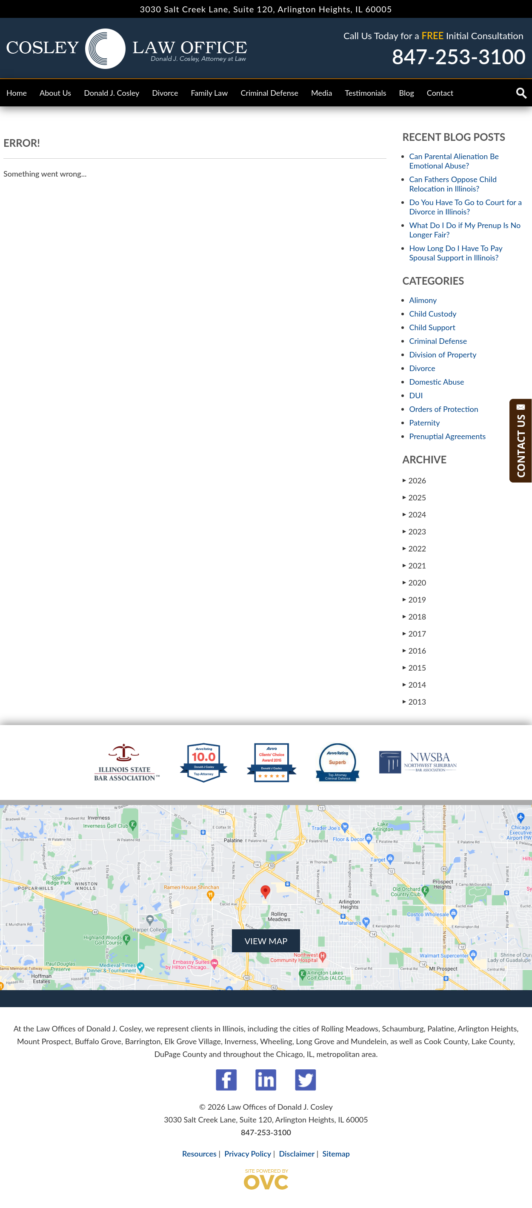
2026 (414, 480)
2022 (414, 548)
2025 (414, 497)
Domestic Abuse (436, 381)
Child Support (432, 327)
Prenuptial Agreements (447, 436)
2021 (414, 565)
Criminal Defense (269, 92)
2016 (414, 650)
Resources (199, 1153)
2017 (414, 633)
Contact (440, 92)
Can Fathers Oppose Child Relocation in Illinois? (453, 183)
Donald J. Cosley (111, 92)
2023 (414, 531)
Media (321, 92)
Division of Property (443, 354)
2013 (414, 701)
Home (16, 92)
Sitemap (335, 1153)
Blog (406, 92)
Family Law (209, 92)
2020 (414, 582)
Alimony (423, 300)
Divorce (165, 92)
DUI (416, 395)
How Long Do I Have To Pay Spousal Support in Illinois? (456, 252)
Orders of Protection (443, 409)
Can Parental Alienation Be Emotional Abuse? (454, 160)
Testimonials (365, 92)
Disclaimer (297, 1153)
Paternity (424, 422)
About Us (55, 92)
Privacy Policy (247, 1153)
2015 (414, 667)
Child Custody (433, 313)
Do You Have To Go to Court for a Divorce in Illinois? (465, 206)
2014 (414, 684)
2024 (414, 514)
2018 (414, 616)
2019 (414, 599)
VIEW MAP (266, 941)
